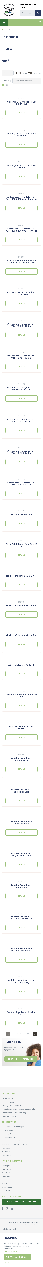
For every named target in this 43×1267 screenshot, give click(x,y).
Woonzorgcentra (9, 1116)
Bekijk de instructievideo (20, 1059)
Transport (6, 1148)
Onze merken (7, 1187)
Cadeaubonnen (8, 1137)
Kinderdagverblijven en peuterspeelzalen (19, 1109)
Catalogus (6, 1166)
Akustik (4, 1183)
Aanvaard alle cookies (17, 1257)
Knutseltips (6, 1169)
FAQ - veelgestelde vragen (13, 1127)
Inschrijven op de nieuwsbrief (21, 1202)
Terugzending (7, 1155)
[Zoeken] (28, 13)
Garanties (6, 1152)
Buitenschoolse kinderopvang (14, 1113)
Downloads (6, 1173)
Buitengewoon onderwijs (12, 1105)
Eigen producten (9, 1180)
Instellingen (8, 1262)
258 (28, 1034)
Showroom (6, 1176)
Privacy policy (7, 1134)
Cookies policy (8, 1130)
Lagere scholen (8, 1102)
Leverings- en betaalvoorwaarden (16, 1144)
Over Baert (6, 1190)
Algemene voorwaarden (12, 1141)
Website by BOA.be (10, 1229)
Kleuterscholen (8, 1098)
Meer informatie (10, 1251)
